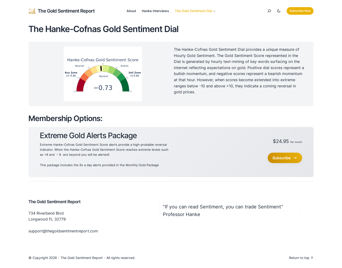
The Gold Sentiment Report (66, 11)
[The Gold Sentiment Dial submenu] (214, 11)
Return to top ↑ (301, 258)
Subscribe (284, 157)
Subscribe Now (300, 11)
